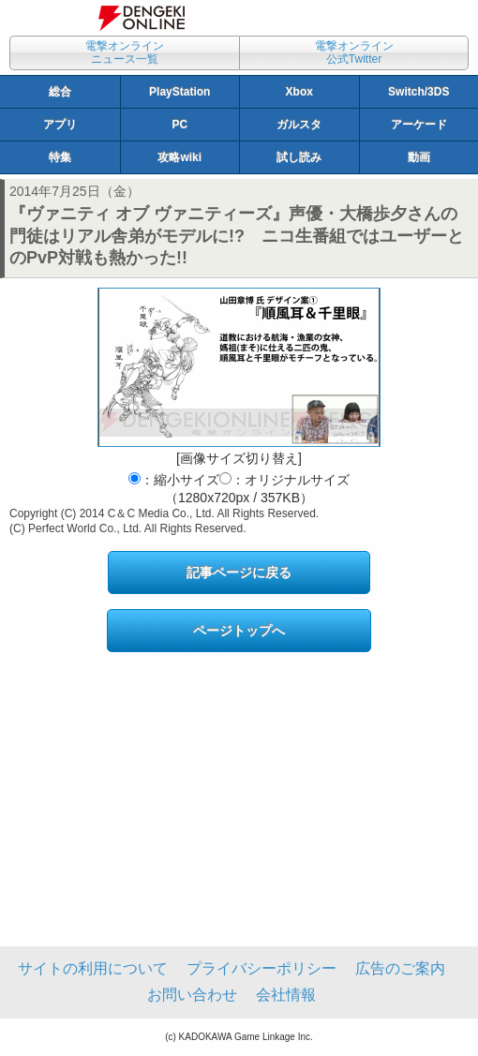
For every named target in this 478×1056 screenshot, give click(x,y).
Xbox (299, 91)
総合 (60, 91)
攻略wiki (179, 157)
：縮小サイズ (173, 479)
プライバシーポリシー (261, 968)
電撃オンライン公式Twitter (354, 52)
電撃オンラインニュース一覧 (124, 52)
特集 (60, 157)
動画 (419, 157)
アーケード (419, 124)
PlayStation (179, 91)
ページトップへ (239, 630)
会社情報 (286, 995)
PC (179, 124)
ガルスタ (298, 124)
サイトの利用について (93, 968)
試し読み (298, 157)
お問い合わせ (192, 995)
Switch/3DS (418, 91)
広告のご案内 (400, 968)
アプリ (60, 124)
